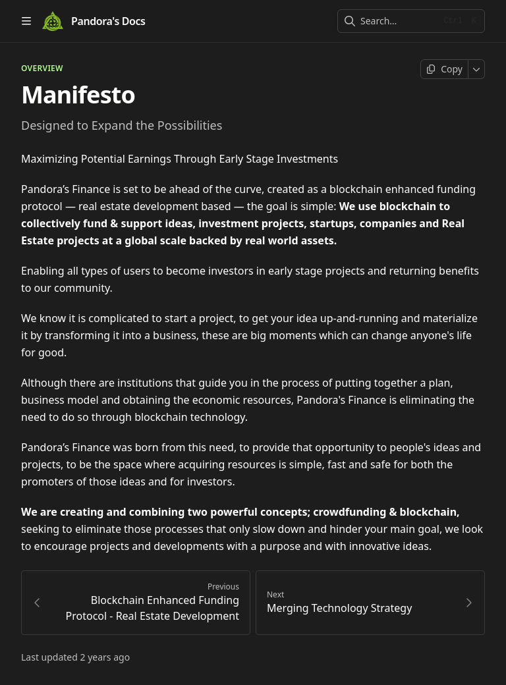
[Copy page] (444, 69)
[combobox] (397, 21)
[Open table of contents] (26, 21)
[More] (476, 69)
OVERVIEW (42, 68)
